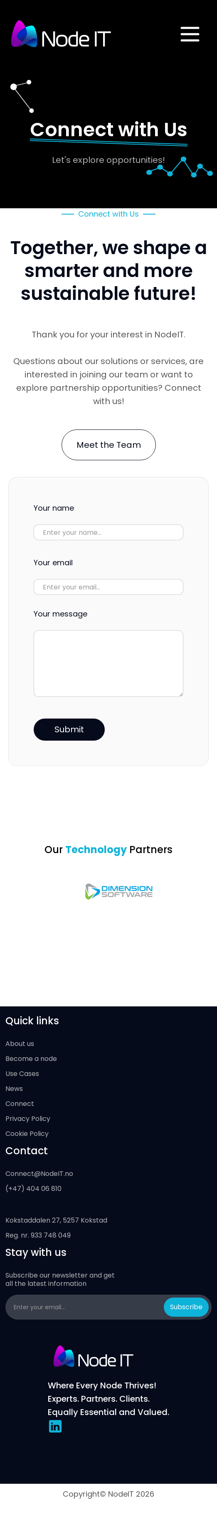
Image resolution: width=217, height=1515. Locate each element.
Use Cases (22, 1074)
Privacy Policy (27, 1119)
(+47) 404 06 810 (33, 1189)
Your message (60, 614)
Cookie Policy (27, 1134)
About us (19, 1044)
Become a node (31, 1059)
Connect (19, 1104)
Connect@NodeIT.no (39, 1174)
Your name (54, 508)
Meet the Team (108, 445)
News (14, 1089)
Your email (53, 562)
